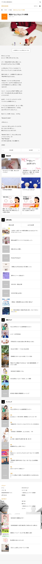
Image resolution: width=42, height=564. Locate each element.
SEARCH (40, 2)
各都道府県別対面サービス (6, 492)
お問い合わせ (4, 495)
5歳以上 (3, 503)
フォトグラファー (5, 508)
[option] (21, 34)
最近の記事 (11, 225)
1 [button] (20, 43)
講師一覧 (23, 503)
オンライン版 (24, 490)
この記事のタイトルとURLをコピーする (21, 50)
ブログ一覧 (3, 490)
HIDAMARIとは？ (25, 487)
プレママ (23, 508)
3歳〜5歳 (23, 501)
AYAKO (13, 16)
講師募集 (23, 495)
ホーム (2, 487)
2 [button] (21, 43)
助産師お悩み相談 (5, 506)
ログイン (36, 6)
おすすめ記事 (31, 225)
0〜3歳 (2, 501)
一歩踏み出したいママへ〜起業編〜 (29, 492)
